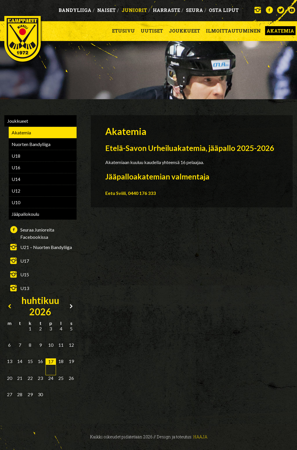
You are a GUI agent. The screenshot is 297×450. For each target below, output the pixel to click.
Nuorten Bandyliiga (31, 144)
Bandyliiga (77, 10)
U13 (24, 288)
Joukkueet (184, 31)
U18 (16, 156)
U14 (16, 179)
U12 (16, 190)
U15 (24, 274)
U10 (16, 202)
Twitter (280, 10)
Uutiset (152, 31)
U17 (24, 261)
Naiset (108, 10)
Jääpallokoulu (25, 214)
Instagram (258, 10)
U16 (16, 167)
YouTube (292, 10)
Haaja (200, 437)
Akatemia (280, 31)
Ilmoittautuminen (233, 31)
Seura (196, 10)
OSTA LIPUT (224, 10)
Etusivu (123, 31)
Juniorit (136, 10)
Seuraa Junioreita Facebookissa (37, 230)
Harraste (168, 10)
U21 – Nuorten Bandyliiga (46, 247)
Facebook (269, 10)
